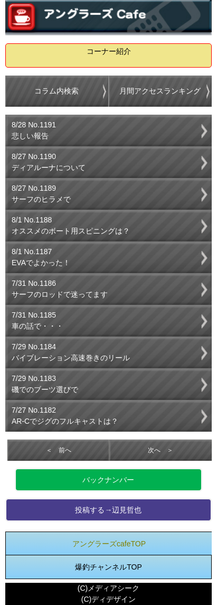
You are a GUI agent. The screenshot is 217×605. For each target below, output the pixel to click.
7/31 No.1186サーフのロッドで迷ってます (60, 289)
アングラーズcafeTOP (109, 543)
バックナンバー (108, 480)
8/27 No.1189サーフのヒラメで (41, 193)
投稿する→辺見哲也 (108, 510)
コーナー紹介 (109, 51)
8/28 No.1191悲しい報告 (34, 130)
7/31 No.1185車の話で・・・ (37, 320)
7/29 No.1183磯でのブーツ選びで (45, 384)
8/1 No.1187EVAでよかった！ (41, 257)
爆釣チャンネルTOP (108, 567)
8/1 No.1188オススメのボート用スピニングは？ (71, 225)
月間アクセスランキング (160, 91)
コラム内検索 (56, 91)
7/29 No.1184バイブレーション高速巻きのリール (71, 352)
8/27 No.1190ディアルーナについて (49, 162)
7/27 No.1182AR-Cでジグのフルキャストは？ (65, 415)
